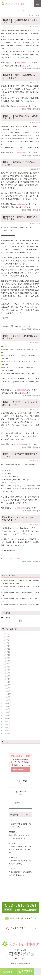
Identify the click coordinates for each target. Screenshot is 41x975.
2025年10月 (7, 655)
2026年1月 (7, 646)
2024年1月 (7, 682)
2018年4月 (7, 718)
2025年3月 (7, 676)
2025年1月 (7, 679)
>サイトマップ (20, 958)
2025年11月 (7, 652)
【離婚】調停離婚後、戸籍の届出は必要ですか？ (21, 604)
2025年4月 (7, 673)
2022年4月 (7, 691)
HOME (31, 15)
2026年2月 (7, 643)
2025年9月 (7, 658)
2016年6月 (7, 727)
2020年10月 (7, 703)
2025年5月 (7, 670)
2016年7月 (7, 724)
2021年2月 (7, 700)
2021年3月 (7, 697)
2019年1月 (7, 715)
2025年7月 (7, 664)
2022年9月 (7, 688)
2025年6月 (7, 667)
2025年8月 (7, 661)
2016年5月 (7, 730)
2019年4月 (7, 712)
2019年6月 (7, 709)
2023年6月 (7, 685)
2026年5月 (7, 634)
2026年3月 (7, 640)
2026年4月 (7, 637)
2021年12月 (7, 694)
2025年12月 (7, 649)
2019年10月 (7, 706)
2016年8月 (7, 721)
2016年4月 (7, 733)
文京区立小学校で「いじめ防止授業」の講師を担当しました (20, 849)
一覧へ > (28, 815)
